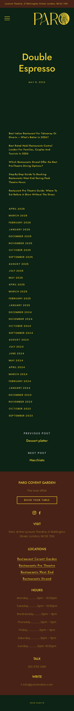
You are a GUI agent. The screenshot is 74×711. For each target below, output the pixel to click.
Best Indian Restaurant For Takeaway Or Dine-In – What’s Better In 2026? (33, 135)
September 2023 (21, 415)
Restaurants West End (37, 572)
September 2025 (21, 257)
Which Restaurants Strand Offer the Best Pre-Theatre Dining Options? (33, 164)
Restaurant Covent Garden (37, 559)
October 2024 (20, 326)
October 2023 (20, 408)
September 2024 (21, 333)
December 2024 (20, 312)
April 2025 (17, 284)
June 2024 (16, 353)
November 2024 (21, 319)
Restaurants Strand (37, 578)
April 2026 (17, 208)
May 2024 (16, 360)
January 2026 (19, 229)
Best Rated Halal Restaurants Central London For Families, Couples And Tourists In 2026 (30, 149)
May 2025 (16, 277)
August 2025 (19, 264)
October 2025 (20, 250)
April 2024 (17, 367)
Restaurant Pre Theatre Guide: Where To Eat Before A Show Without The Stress (33, 192)
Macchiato (37, 460)
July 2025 (16, 270)
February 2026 (20, 222)
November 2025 (21, 243)
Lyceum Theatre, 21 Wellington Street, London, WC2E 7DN (36, 3)
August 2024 (19, 339)
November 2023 (21, 401)
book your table (37, 500)
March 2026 (18, 215)
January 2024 (19, 388)
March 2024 (18, 374)
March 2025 (18, 291)
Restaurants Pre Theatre (37, 565)
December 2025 (20, 236)
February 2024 (20, 381)
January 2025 (19, 305)
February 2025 (20, 298)
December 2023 (20, 394)
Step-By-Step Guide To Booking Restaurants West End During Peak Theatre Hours (29, 178)
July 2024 (16, 346)
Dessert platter (37, 440)
